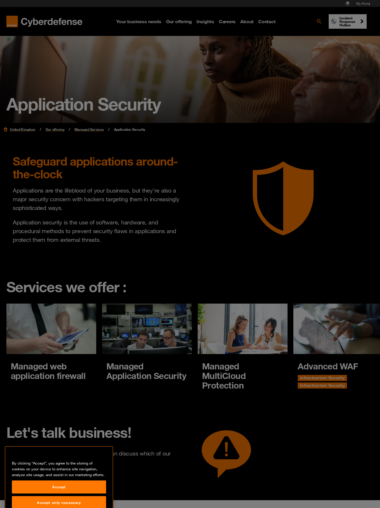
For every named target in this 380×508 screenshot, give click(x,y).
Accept (59, 499)
